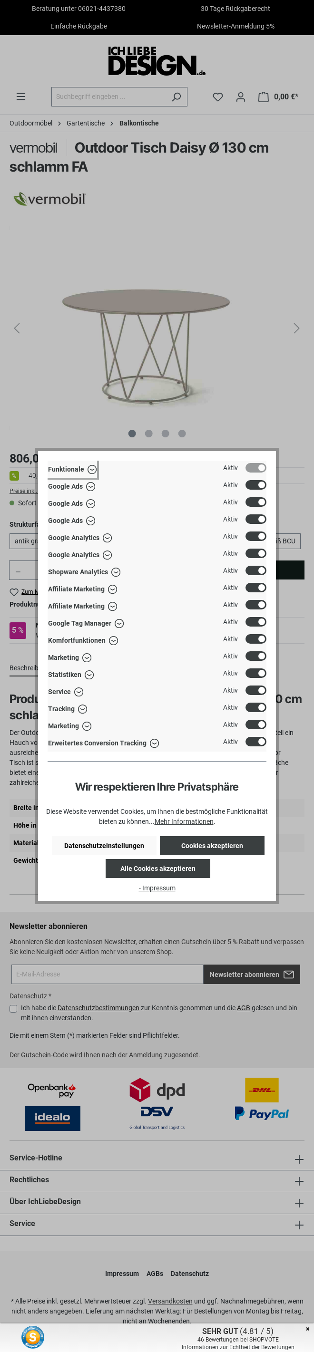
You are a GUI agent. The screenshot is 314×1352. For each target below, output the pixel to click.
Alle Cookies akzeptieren (158, 868)
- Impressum (157, 888)
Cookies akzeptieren (212, 846)
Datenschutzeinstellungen (104, 846)
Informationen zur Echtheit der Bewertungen (238, 1347)
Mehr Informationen (184, 821)
